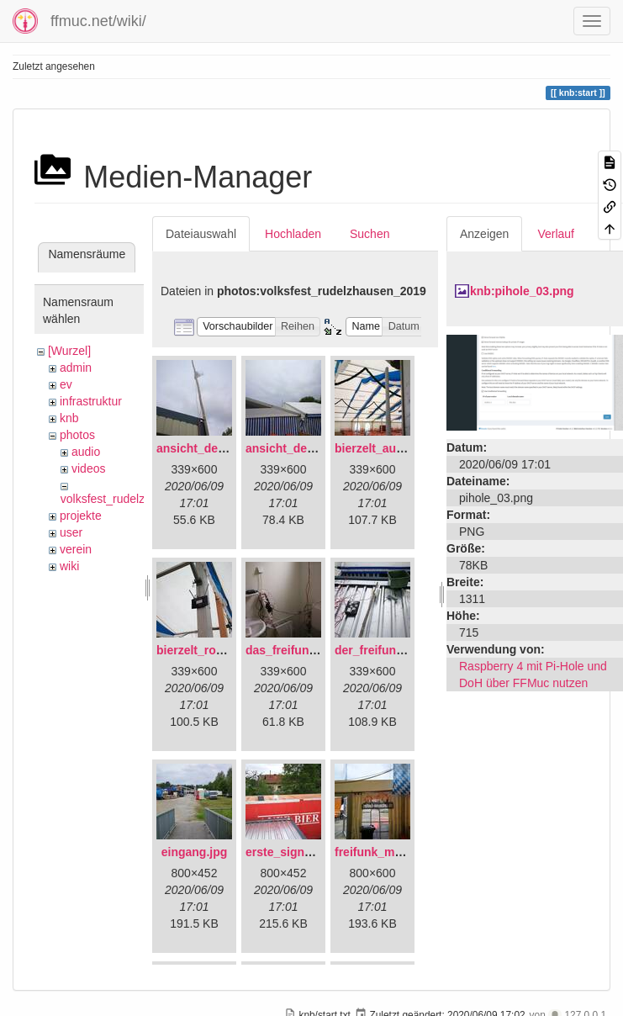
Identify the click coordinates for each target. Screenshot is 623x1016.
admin (76, 367)
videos (88, 468)
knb (69, 418)
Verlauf (555, 234)
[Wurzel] (69, 350)
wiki (69, 566)
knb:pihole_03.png (522, 291)
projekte (81, 515)
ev (66, 384)
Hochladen (293, 234)
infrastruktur (91, 401)
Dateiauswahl (201, 234)
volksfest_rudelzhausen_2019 (138, 498)
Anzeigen (484, 234)
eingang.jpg (194, 852)
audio (85, 451)
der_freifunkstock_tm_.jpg (408, 650)
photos (77, 435)
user (71, 532)
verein (76, 549)
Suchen (369, 234)
